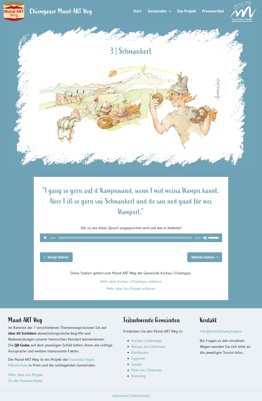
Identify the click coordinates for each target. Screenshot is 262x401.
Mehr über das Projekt (25, 374)
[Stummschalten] (205, 238)
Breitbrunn (139, 352)
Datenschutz (140, 395)
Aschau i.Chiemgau (146, 340)
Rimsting (138, 376)
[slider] (125, 238)
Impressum (120, 395)
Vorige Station (58, 257)
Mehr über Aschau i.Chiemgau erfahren (131, 281)
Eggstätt (138, 358)
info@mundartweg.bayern (221, 331)
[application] (131, 237)
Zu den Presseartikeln (25, 380)
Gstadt (136, 364)
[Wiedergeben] (45, 238)
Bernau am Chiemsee (148, 346)
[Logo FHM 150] (243, 2)
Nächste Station (203, 257)
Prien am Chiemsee (146, 370)
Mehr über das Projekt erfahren (131, 288)
